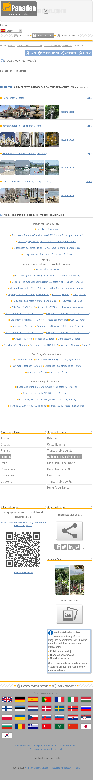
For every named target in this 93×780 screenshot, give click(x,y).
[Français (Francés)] (59, 699)
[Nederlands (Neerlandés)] (33, 708)
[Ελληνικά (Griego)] (33, 726)
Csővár (23, 338)
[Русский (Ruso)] (86, 708)
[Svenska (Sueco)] (59, 708)
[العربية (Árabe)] (59, 726)
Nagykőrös (35, 300)
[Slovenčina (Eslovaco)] (46, 717)
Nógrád (70, 345)
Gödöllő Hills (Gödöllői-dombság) (47, 281)
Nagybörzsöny (15, 345)
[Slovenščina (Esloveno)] (59, 717)
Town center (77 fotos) (13, 97)
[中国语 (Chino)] (73, 726)
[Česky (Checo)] (33, 717)
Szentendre (60, 307)
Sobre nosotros (22, 745)
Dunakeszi (67, 45)
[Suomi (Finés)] (7, 708)
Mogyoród (55, 767)
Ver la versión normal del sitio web (46, 749)
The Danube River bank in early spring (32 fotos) (26, 181)
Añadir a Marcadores (23, 572)
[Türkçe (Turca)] (46, 726)
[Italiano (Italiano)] (73, 699)
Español (10, 30)
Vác (24, 313)
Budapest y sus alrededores (29, 45)
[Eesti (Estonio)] (20, 708)
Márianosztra (69, 338)
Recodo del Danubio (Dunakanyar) (47, 235)
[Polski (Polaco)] (7, 717)
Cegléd (28, 294)
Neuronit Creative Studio (36, 767)
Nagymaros (71, 300)
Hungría (11, 45)
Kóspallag (45, 338)
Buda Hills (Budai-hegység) (47, 275)
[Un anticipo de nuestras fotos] (69, 614)
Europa (58, 372)
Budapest (66, 767)
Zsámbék (86, 345)
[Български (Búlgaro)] (7, 726)
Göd (80, 294)
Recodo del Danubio (52, 45)
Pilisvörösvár (23, 307)
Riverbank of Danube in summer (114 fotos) (24, 153)
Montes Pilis (47, 269)
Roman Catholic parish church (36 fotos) (22, 125)
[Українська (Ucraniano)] (20, 717)
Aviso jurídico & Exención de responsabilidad (53, 745)
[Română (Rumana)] (20, 726)
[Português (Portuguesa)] (46, 699)
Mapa (89, 98)
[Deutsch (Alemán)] (20, 699)
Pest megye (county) (47, 241)
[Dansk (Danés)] (46, 708)
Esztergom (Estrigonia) (39, 319)
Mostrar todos (67, 111)
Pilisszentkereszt (44, 345)
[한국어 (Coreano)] (7, 735)
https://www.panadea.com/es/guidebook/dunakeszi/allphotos (23, 524)
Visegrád (68, 313)
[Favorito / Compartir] (69, 530)
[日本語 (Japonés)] (86, 726)
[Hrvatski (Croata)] (73, 717)
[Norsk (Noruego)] (73, 708)
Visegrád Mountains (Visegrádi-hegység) (47, 288)
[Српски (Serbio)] (86, 717)
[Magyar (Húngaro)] (86, 699)
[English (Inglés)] (7, 699)
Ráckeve (61, 294)
